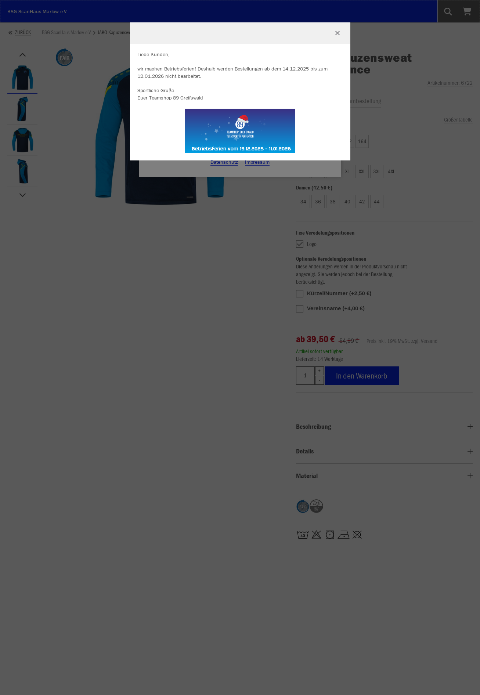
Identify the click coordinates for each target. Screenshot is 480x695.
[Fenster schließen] (337, 33)
